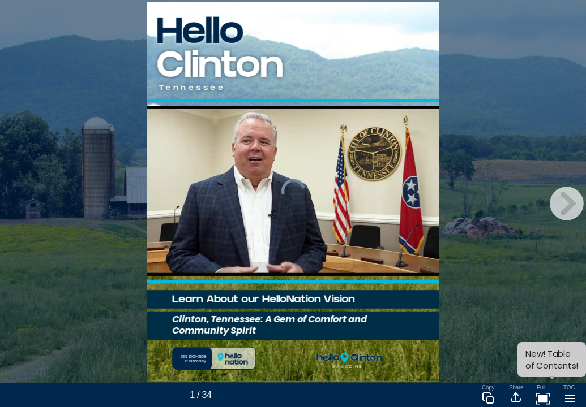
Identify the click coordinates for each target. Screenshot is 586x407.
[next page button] (566, 203)
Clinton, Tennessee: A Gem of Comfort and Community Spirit (269, 325)
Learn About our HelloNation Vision (263, 300)
